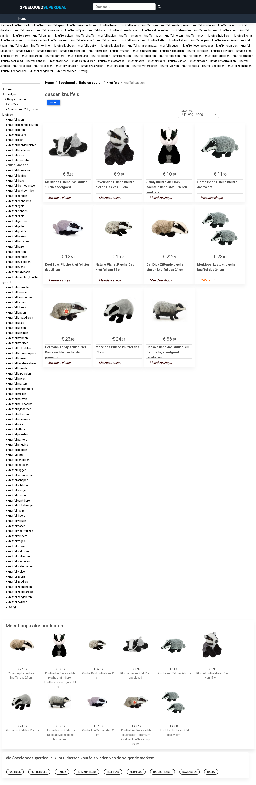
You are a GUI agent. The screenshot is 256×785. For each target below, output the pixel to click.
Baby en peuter (17, 99)
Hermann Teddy (86, 772)
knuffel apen (56, 25)
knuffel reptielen (169, 55)
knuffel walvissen (92, 65)
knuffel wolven (169, 65)
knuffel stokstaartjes (111, 60)
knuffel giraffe (85, 35)
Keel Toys (113, 772)
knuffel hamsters (130, 35)
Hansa (62, 772)
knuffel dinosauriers (49, 30)
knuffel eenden (181, 30)
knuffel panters (55, 55)
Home (22, 18)
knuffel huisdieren (219, 35)
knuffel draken (98, 30)
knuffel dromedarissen (124, 30)
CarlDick (15, 772)
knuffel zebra (190, 65)
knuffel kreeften (87, 45)
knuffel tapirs (136, 60)
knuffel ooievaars (222, 50)
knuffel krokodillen (113, 45)
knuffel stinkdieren (83, 60)
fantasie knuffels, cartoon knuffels (23, 25)
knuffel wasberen (117, 65)
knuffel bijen (150, 25)
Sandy (211, 772)
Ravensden (189, 772)
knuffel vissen (198, 60)
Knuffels (14, 104)
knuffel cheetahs (17, 160)
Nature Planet (162, 772)
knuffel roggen (192, 55)
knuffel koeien (19, 45)
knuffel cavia (226, 25)
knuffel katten (157, 40)
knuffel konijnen (41, 45)
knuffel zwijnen (66, 71)
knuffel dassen (24, 30)
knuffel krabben (64, 45)
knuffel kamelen (107, 40)
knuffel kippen (200, 40)
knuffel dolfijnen (75, 30)
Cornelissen (39, 772)
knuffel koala (15, 322)
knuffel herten (174, 35)
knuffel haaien (106, 35)
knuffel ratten (122, 55)
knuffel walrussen (66, 65)
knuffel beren (109, 25)
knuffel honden (195, 35)
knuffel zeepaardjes (14, 71)
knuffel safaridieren (217, 55)
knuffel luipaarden (18, 373)
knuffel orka (244, 50)
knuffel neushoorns (144, 50)
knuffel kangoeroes (132, 40)
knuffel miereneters (73, 50)
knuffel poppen (100, 55)
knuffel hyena (243, 35)
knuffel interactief (82, 40)
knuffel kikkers (178, 40)
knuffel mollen (98, 50)
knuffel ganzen (42, 35)
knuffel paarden (31, 55)
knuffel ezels (21, 35)
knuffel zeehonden (239, 65)
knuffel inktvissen (12, 40)
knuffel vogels (22, 65)
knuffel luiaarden (227, 45)
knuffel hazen (153, 35)
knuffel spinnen (59, 60)
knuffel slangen (36, 60)
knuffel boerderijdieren (175, 25)
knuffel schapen (243, 55)
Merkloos (136, 772)
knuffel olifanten (197, 50)
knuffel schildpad (12, 60)
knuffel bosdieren (204, 25)
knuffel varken (177, 60)
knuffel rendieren (145, 55)
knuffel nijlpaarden (172, 50)
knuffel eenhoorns (205, 30)
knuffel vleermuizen (223, 60)
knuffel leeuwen (170, 45)
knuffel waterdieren (144, 65)
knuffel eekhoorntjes (155, 30)
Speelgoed (12, 94)
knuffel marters (47, 50)
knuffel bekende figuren (82, 25)
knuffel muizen (120, 50)
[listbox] (198, 114)
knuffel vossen (43, 65)
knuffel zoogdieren (42, 71)
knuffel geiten (64, 35)
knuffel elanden (17, 211)
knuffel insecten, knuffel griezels (47, 40)
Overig (83, 71)
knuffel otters (10, 55)
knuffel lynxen (25, 50)
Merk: (53, 102)
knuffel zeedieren (213, 65)
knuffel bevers (129, 25)
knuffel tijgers (156, 60)
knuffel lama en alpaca (142, 45)
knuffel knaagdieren (225, 40)
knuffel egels (228, 30)
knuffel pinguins (77, 55)
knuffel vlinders (16, 536)
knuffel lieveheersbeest (198, 45)
